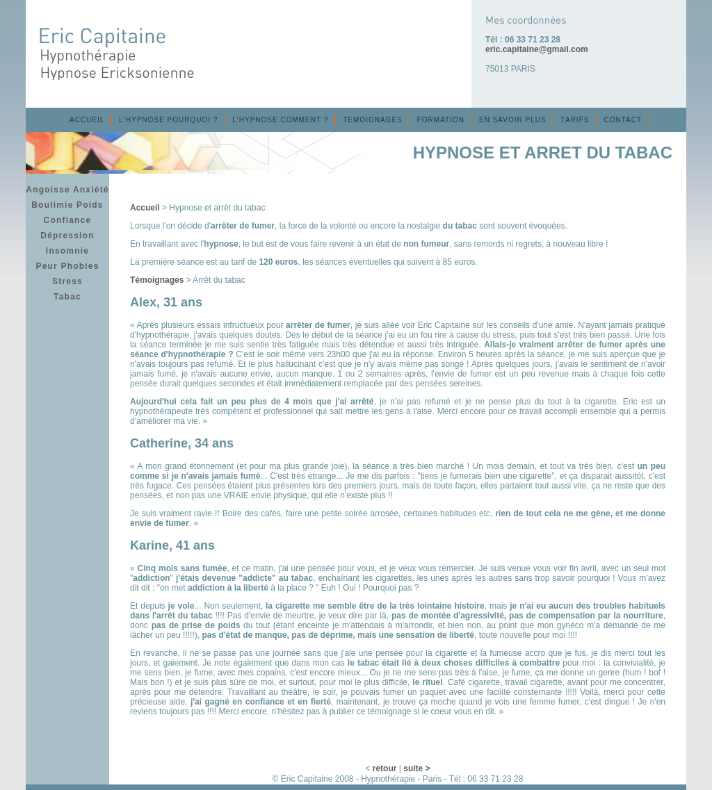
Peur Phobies (67, 266)
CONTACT (623, 120)
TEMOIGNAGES (372, 120)
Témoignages (157, 280)
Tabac (67, 297)
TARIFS (575, 120)
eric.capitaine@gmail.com (536, 49)
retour (385, 768)
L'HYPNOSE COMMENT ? (280, 120)
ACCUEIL (87, 120)
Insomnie (67, 251)
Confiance (68, 220)
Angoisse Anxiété (67, 190)
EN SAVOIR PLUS (513, 120)
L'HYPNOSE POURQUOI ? (168, 120)
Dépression (67, 235)
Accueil (145, 208)
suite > (416, 768)
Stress (67, 281)
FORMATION (440, 120)
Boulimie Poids (67, 205)
